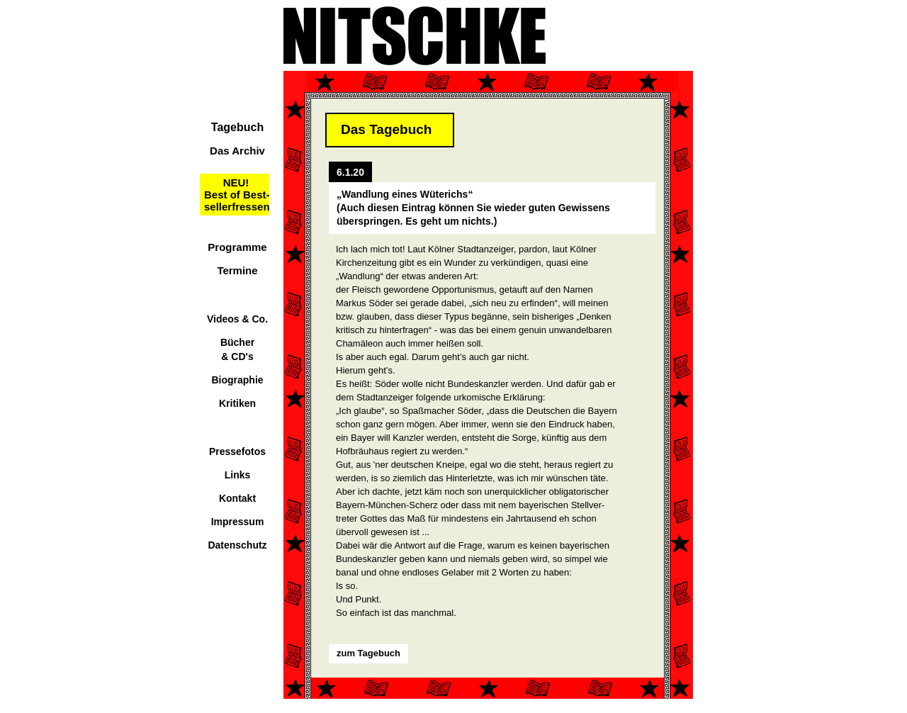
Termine (237, 270)
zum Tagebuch (368, 653)
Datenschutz (237, 545)
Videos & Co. (237, 319)
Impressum (237, 521)
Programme (237, 247)
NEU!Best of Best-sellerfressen (237, 194)
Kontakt (237, 498)
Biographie (237, 380)
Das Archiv (237, 151)
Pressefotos (237, 451)
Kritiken (237, 403)
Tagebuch (237, 127)
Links (238, 475)
